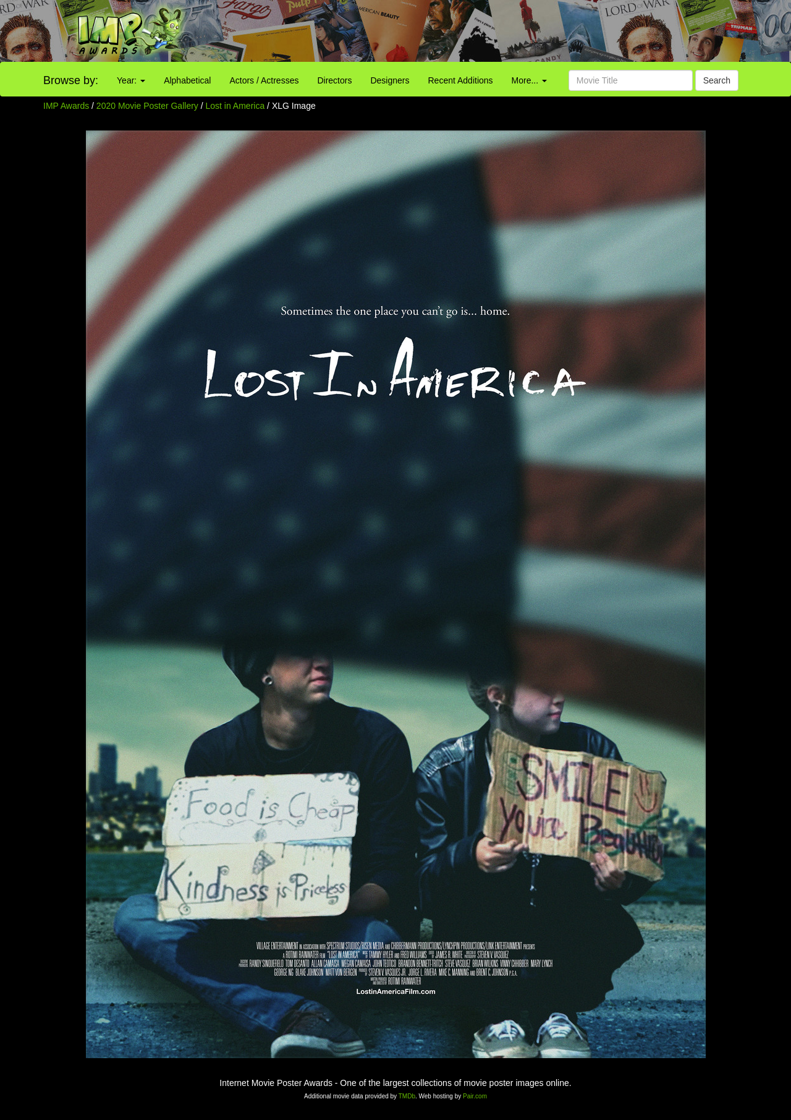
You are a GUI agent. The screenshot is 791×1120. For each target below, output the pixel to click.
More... (529, 80)
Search (716, 80)
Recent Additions (460, 80)
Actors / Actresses (263, 80)
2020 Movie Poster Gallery (147, 106)
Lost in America (237, 106)
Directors (334, 80)
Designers (389, 80)
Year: (131, 80)
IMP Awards (66, 106)
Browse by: (70, 80)
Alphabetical (187, 80)
